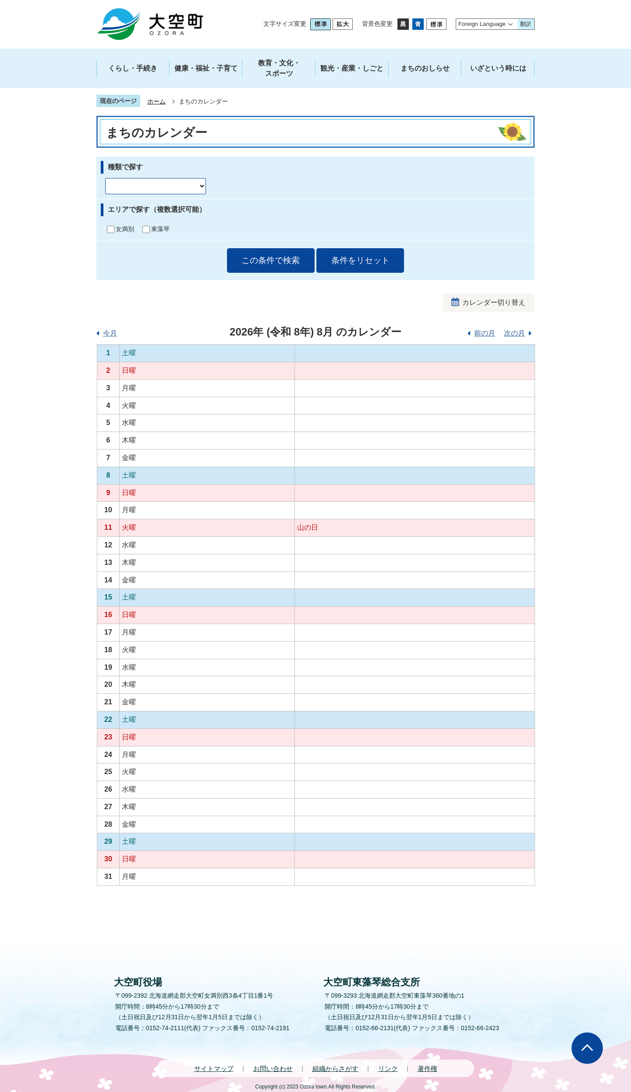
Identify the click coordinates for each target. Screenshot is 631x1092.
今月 (110, 333)
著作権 (427, 1068)
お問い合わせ (273, 1068)
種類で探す (125, 167)
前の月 (484, 333)
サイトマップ (214, 1068)
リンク (388, 1068)
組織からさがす (335, 1068)
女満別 (125, 228)
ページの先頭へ (587, 1048)
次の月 (514, 333)
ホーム (156, 101)
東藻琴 (160, 228)
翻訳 (526, 24)
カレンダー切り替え (493, 302)
